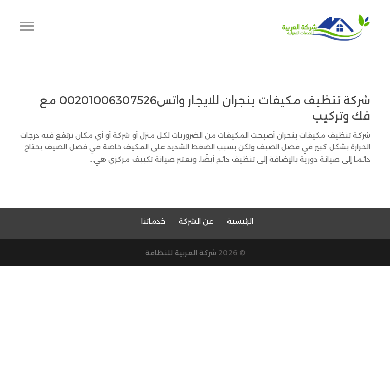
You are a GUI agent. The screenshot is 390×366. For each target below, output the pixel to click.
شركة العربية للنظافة (180, 252)
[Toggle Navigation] (27, 28)
